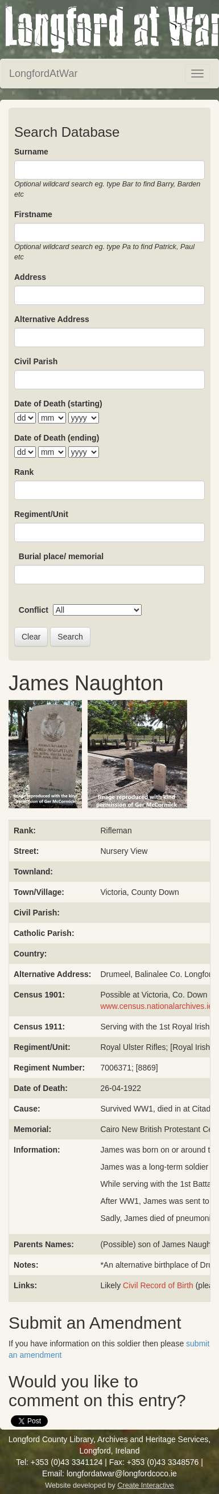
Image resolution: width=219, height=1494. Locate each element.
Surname (31, 151)
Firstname (33, 214)
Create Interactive (145, 1485)
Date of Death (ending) (56, 437)
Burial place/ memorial (61, 556)
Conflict (33, 609)
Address (30, 277)
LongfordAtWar (43, 73)
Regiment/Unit (41, 514)
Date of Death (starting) (58, 403)
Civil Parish (35, 361)
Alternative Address (51, 319)
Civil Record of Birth (158, 1285)
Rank (24, 472)
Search (69, 636)
